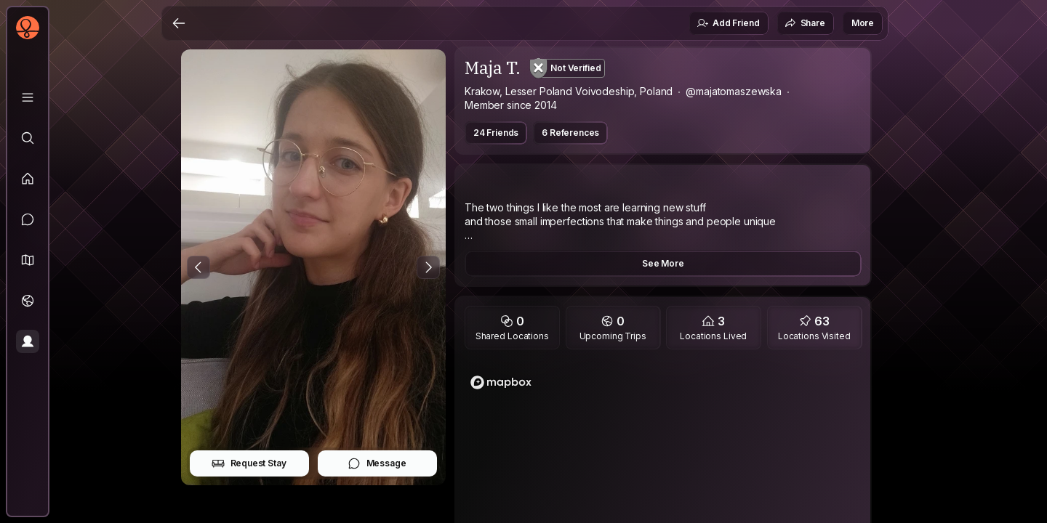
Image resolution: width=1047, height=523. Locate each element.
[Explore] (27, 138)
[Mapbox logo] (501, 382)
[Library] (27, 97)
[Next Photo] (428, 267)
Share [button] (805, 23)
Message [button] (377, 463)
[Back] (178, 23)
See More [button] (663, 263)
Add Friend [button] (728, 23)
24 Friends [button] (495, 132)
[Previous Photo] (198, 267)
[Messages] (27, 219)
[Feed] (27, 178)
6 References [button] (570, 132)
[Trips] (27, 300)
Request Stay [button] (249, 463)
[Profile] (27, 341)
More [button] (862, 22)
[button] (27, 260)
